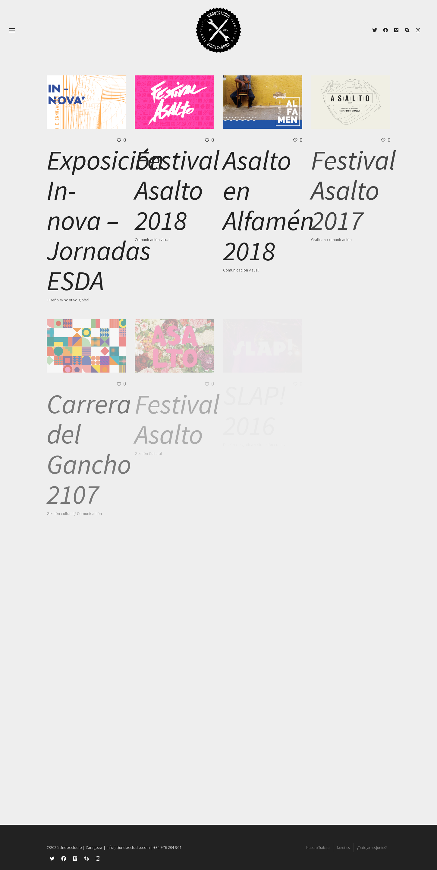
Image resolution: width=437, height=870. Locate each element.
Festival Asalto (177, 419)
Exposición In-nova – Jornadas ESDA (105, 220)
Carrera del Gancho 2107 (89, 448)
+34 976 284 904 (167, 847)
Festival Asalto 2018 (177, 190)
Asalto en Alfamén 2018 (268, 205)
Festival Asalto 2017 (353, 190)
